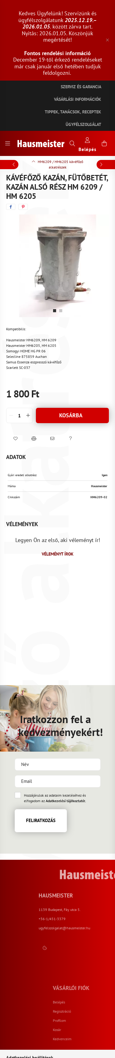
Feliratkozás (41, 820)
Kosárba (70, 415)
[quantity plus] (28, 415)
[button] (15, 438)
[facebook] (10, 207)
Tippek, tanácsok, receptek (73, 112)
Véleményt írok (58, 554)
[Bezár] (107, 40)
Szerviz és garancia (81, 86)
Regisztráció (106, 1011)
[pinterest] (23, 207)
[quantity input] (19, 415)
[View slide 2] (60, 310)
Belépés (103, 1002)
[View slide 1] (54, 310)
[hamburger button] (8, 143)
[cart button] (104, 143)
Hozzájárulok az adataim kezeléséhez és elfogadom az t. (55, 798)
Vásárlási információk (77, 99)
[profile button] (87, 143)
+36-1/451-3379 (89, 918)
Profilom (103, 1020)
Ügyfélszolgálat (83, 124)
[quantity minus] (11, 415)
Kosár (101, 1030)
